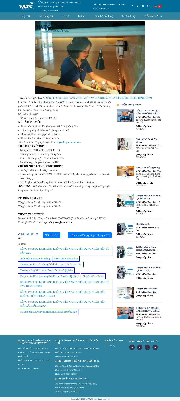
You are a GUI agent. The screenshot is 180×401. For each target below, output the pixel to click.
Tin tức (65, 16)
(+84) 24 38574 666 (30, 368)
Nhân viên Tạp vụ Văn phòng (35, 258)
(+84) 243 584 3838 (73, 370)
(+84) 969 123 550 (73, 392)
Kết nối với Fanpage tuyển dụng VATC (90, 235)
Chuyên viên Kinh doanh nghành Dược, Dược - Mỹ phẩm (49, 276)
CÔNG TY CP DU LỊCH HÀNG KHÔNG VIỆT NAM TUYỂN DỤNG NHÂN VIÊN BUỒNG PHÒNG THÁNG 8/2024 (62, 294)
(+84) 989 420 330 (69, 374)
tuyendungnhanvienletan (69, 142)
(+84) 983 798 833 (69, 356)
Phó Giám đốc (74, 264)
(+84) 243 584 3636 (73, 352)
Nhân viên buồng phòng (66, 258)
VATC (90, 399)
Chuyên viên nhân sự (93, 276)
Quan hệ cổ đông (103, 16)
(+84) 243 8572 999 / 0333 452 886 (110, 4)
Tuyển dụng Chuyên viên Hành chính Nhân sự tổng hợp (48, 311)
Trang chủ (24, 16)
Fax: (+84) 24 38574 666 (48, 10)
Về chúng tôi (45, 16)
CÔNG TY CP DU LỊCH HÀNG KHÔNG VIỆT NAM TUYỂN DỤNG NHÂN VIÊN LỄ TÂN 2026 (64, 250)
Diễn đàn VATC (153, 16)
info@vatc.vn (104, 8)
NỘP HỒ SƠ (51, 235)
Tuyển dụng (128, 16)
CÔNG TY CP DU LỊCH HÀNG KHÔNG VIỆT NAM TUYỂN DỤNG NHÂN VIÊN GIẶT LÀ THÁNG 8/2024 (62, 303)
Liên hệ (111, 345)
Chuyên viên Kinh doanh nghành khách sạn (41, 264)
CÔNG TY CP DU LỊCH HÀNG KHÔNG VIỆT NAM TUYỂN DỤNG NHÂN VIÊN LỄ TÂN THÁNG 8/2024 (64, 284)
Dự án (81, 16)
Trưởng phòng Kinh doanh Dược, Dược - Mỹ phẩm (46, 270)
